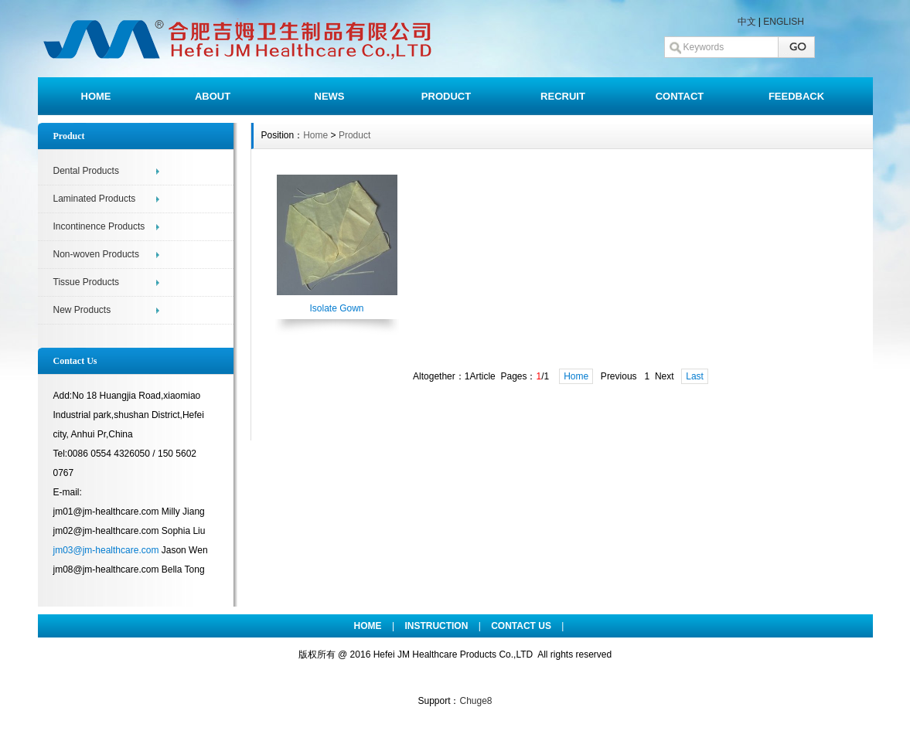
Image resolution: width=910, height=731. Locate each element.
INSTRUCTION (436, 625)
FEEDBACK (796, 96)
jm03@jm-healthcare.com (106, 550)
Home (315, 135)
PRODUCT (446, 96)
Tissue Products (86, 282)
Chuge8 (475, 700)
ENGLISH (783, 21)
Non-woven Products (96, 254)
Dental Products (86, 170)
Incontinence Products (99, 226)
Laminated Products (94, 198)
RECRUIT (562, 96)
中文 (747, 21)
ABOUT (212, 96)
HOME (96, 96)
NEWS (330, 96)
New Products (82, 309)
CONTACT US (521, 625)
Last (695, 376)
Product (354, 135)
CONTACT (680, 96)
